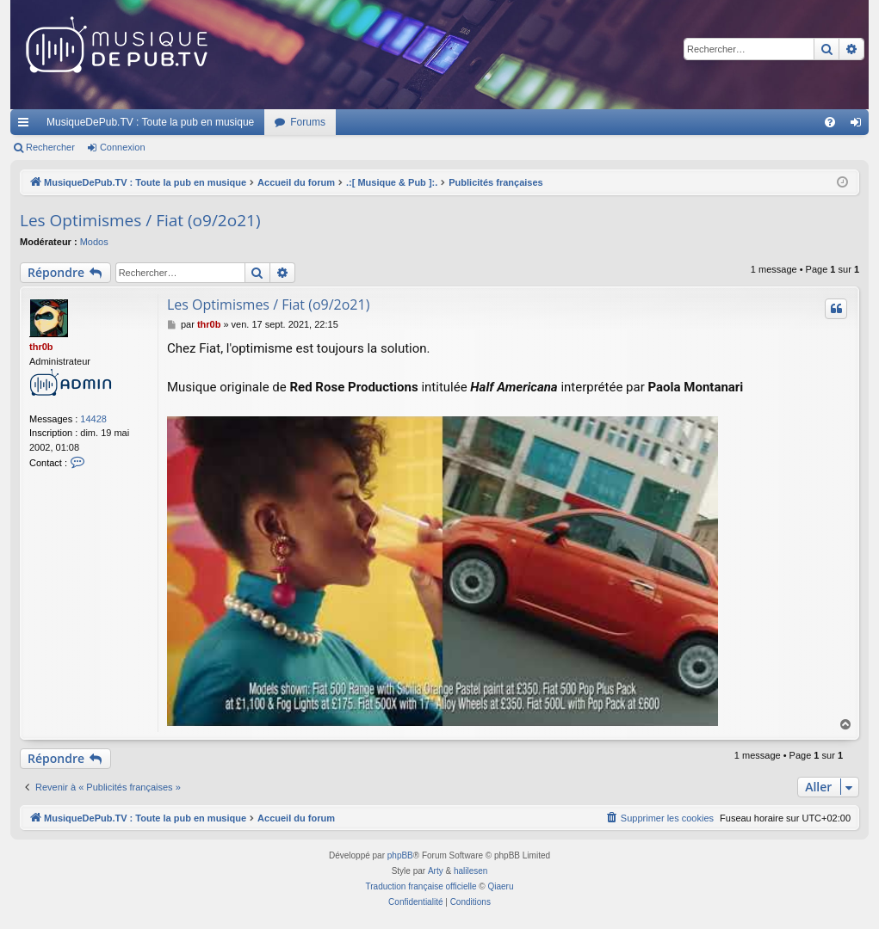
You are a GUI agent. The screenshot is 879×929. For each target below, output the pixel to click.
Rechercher (50, 147)
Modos (94, 242)
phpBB (400, 855)
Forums (307, 122)
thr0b (41, 346)
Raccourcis (26, 125)
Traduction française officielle (421, 886)
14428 (93, 419)
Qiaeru (500, 886)
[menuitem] (830, 122)
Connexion (122, 147)
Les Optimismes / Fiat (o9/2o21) (140, 220)
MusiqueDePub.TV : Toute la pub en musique (150, 122)
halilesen (470, 871)
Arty (435, 871)
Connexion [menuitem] (860, 125)
